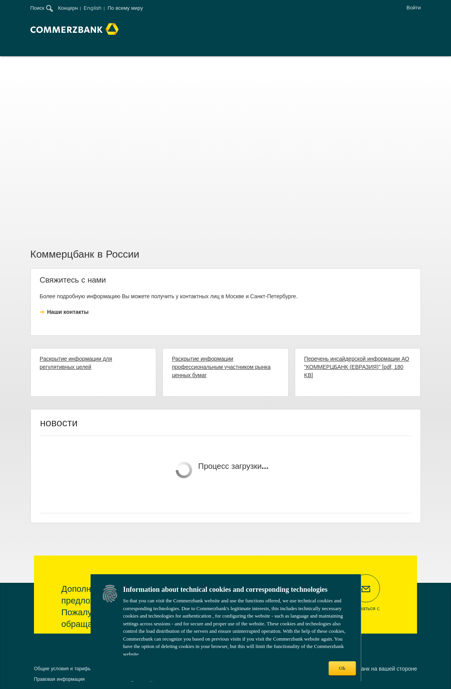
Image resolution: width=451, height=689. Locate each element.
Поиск (41, 8)
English (93, 8)
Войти (413, 8)
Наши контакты (68, 312)
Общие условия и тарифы (62, 668)
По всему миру (125, 8)
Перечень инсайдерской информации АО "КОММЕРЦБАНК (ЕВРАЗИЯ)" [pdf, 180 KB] (356, 367)
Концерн (68, 8)
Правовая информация (59, 679)
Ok (342, 668)
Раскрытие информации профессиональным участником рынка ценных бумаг (221, 367)
